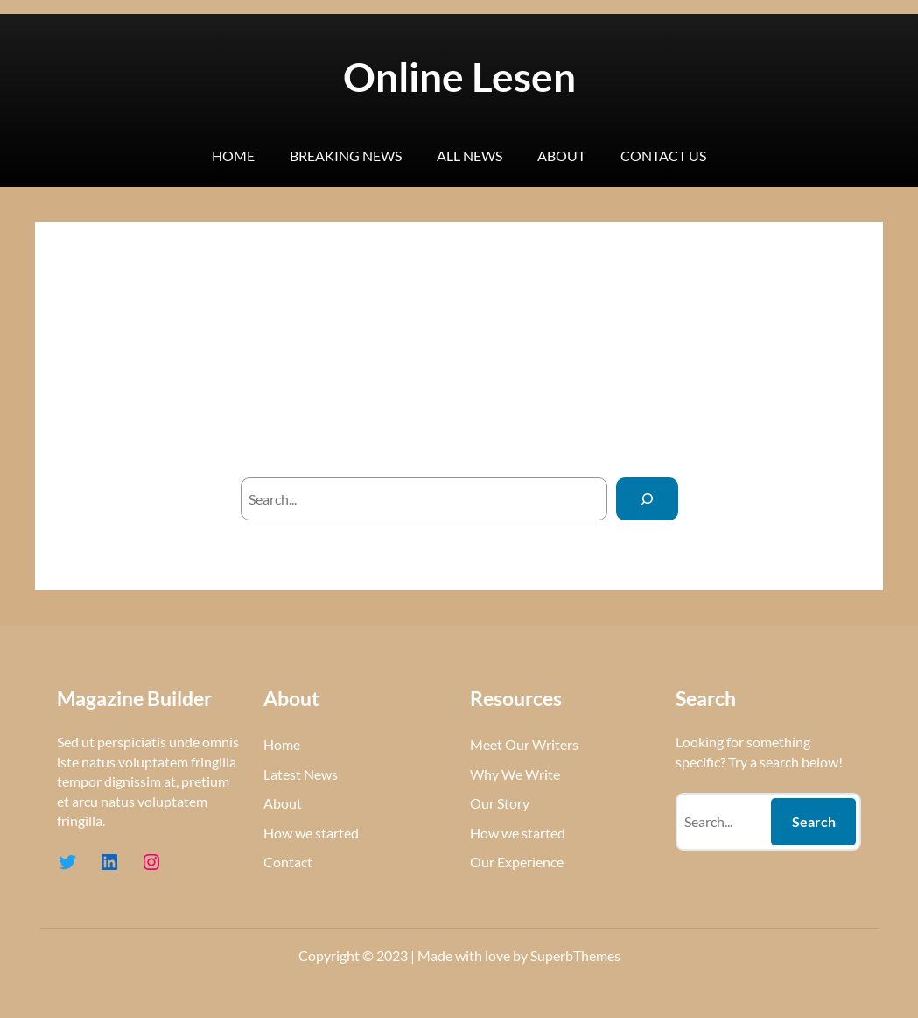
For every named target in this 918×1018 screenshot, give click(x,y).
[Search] (647, 498)
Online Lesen (459, 77)
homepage (589, 427)
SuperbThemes (575, 955)
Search (814, 821)
